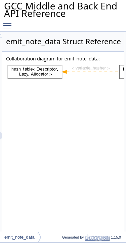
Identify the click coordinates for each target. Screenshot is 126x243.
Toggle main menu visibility (9, 22)
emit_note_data (19, 237)
